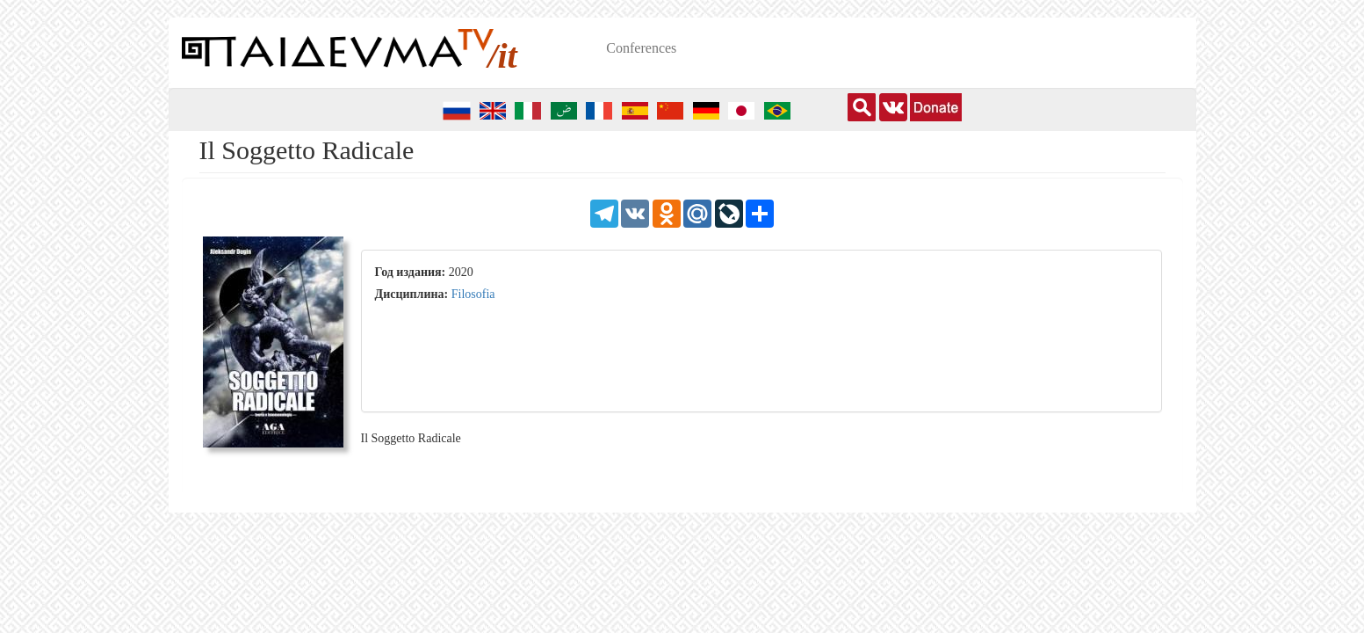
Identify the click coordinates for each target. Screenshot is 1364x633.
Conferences (641, 47)
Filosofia (473, 294)
